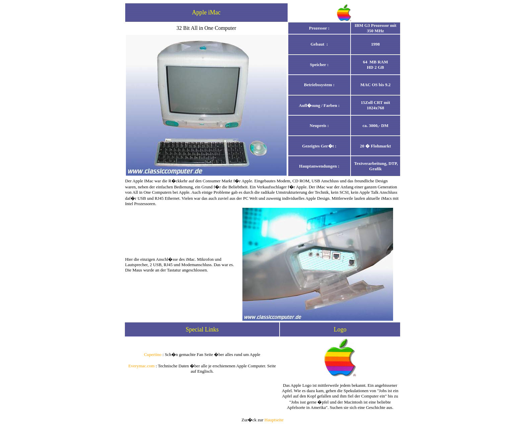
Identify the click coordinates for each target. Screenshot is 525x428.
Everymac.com (141, 365)
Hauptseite (274, 419)
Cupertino (152, 354)
